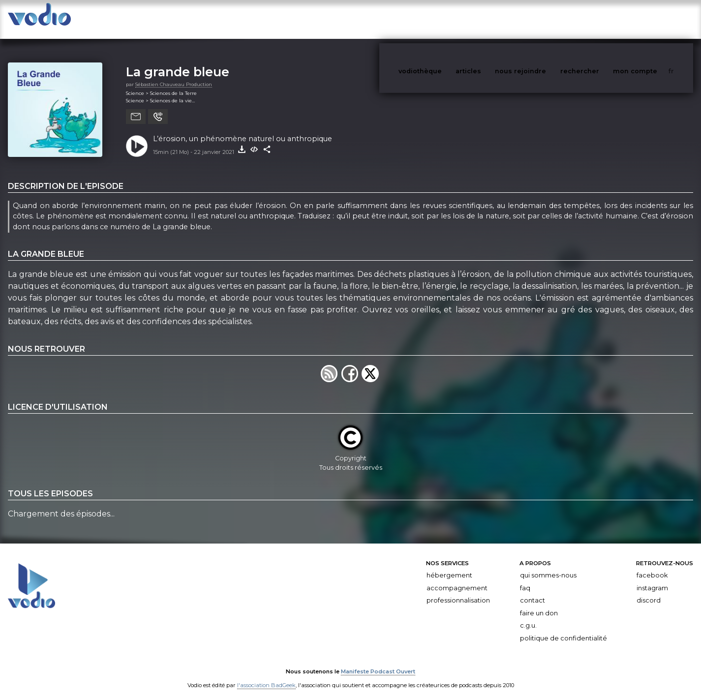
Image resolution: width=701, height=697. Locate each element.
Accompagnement (457, 578)
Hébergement (449, 565)
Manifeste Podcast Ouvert (378, 661)
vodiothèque (443, 19)
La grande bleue (177, 61)
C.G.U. (528, 615)
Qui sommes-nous (548, 565)
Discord (649, 590)
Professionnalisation (458, 590)
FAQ (525, 578)
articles (490, 19)
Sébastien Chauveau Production (173, 74)
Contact (532, 590)
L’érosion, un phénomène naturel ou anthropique (242, 128)
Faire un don (539, 603)
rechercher (598, 19)
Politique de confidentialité (563, 628)
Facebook (652, 565)
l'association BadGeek (266, 675)
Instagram (652, 578)
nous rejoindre (540, 19)
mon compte (651, 19)
